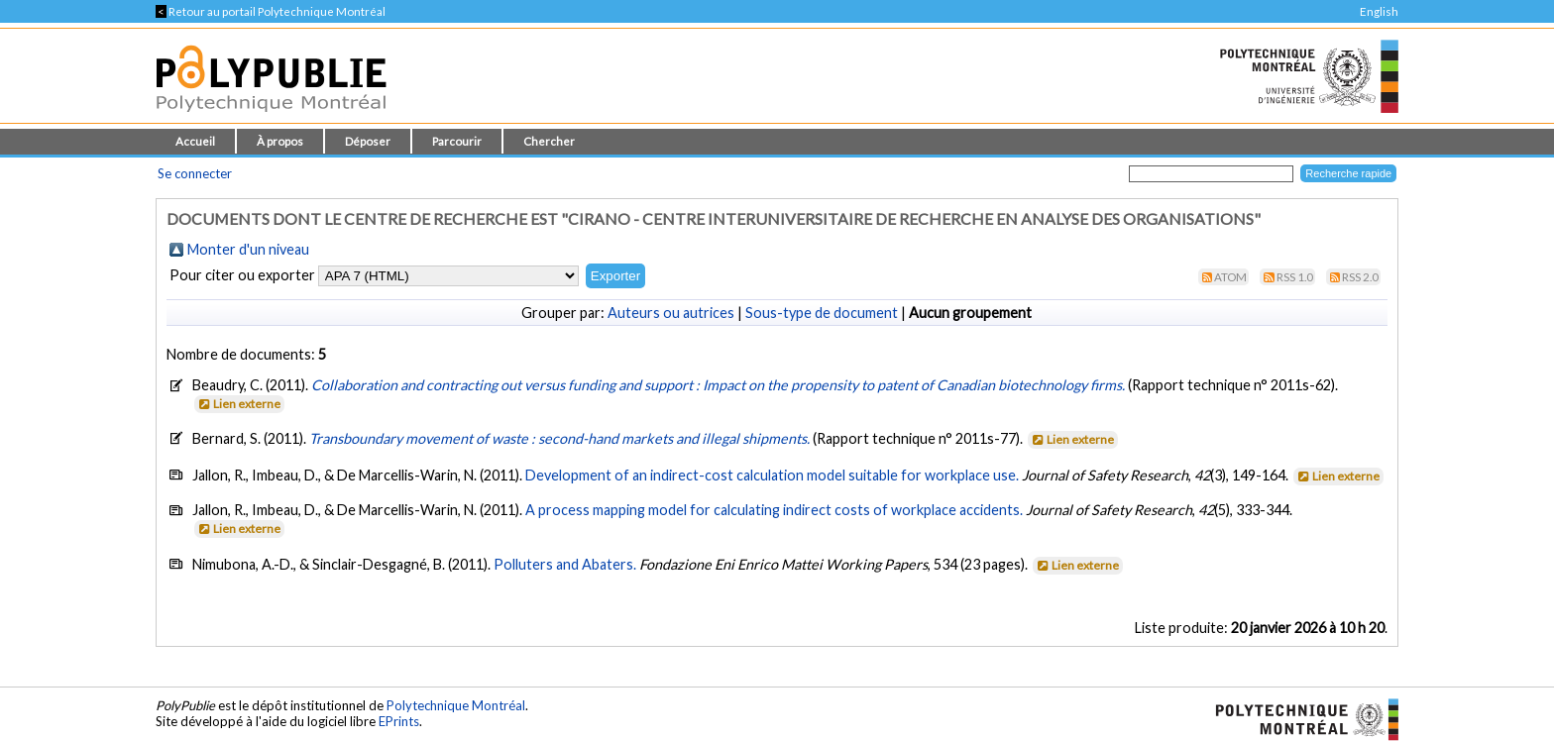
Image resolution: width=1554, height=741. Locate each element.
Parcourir (457, 141)
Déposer (367, 141)
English (1379, 11)
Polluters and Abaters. (565, 564)
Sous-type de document (821, 312)
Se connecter (195, 173)
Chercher (549, 141)
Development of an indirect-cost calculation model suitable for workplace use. (772, 475)
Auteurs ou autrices (671, 312)
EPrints (399, 721)
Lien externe (238, 403)
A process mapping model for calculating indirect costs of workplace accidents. (774, 509)
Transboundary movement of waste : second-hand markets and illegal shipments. (561, 438)
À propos (280, 141)
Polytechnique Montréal (456, 705)
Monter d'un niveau (248, 249)
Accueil (195, 141)
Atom (1230, 276)
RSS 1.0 (1294, 276)
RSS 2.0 (1360, 276)
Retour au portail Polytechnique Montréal (271, 11)
